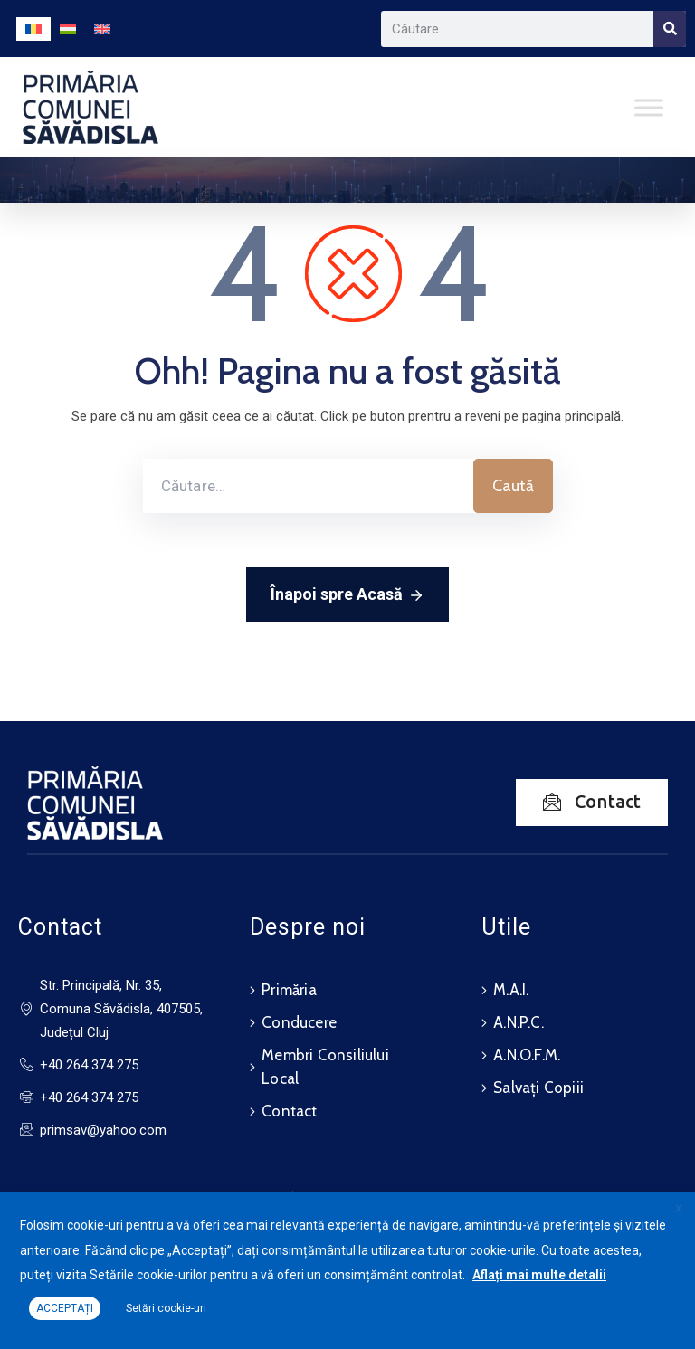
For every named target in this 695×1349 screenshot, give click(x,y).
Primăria (289, 990)
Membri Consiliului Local (325, 1067)
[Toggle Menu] (648, 107)
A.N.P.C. (518, 1022)
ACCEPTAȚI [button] (64, 1308)
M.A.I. (510, 990)
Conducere (299, 1022)
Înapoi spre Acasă (347, 595)
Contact (289, 1111)
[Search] (669, 29)
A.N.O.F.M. (526, 1055)
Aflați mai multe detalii (539, 1275)
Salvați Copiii (538, 1087)
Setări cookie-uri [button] (166, 1308)
